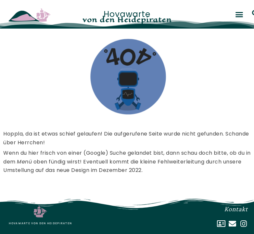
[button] (239, 14)
